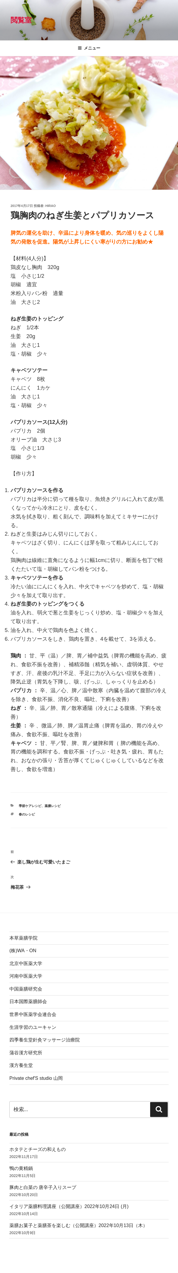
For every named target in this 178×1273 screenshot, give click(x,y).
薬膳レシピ (53, 806)
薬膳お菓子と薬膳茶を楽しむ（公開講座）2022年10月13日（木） (78, 1225)
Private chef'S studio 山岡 (36, 1078)
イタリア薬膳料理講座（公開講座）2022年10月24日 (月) (68, 1206)
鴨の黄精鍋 (21, 1168)
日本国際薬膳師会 (28, 1001)
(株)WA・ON (22, 950)
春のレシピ (27, 814)
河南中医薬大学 (25, 976)
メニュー (89, 48)
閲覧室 (21, 20)
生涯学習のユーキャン (32, 1027)
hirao (50, 206)
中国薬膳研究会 (25, 988)
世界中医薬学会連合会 (32, 1014)
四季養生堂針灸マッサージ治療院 (44, 1039)
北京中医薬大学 (25, 963)
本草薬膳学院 (23, 938)
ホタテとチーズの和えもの (37, 1149)
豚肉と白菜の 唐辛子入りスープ (42, 1187)
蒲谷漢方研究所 (25, 1052)
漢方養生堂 (21, 1065)
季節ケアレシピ (30, 806)
